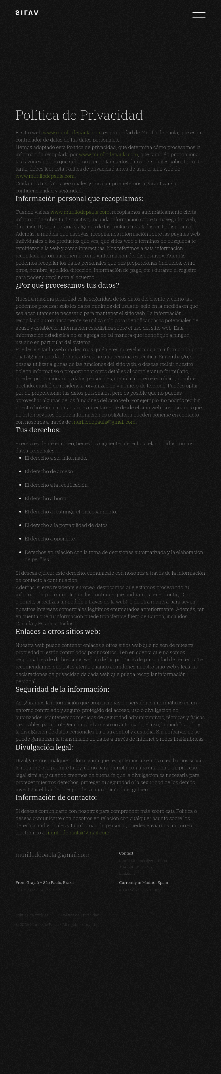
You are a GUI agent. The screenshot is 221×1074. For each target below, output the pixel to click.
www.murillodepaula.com (72, 289)
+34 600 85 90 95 (135, 1024)
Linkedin (127, 1030)
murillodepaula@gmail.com (104, 579)
